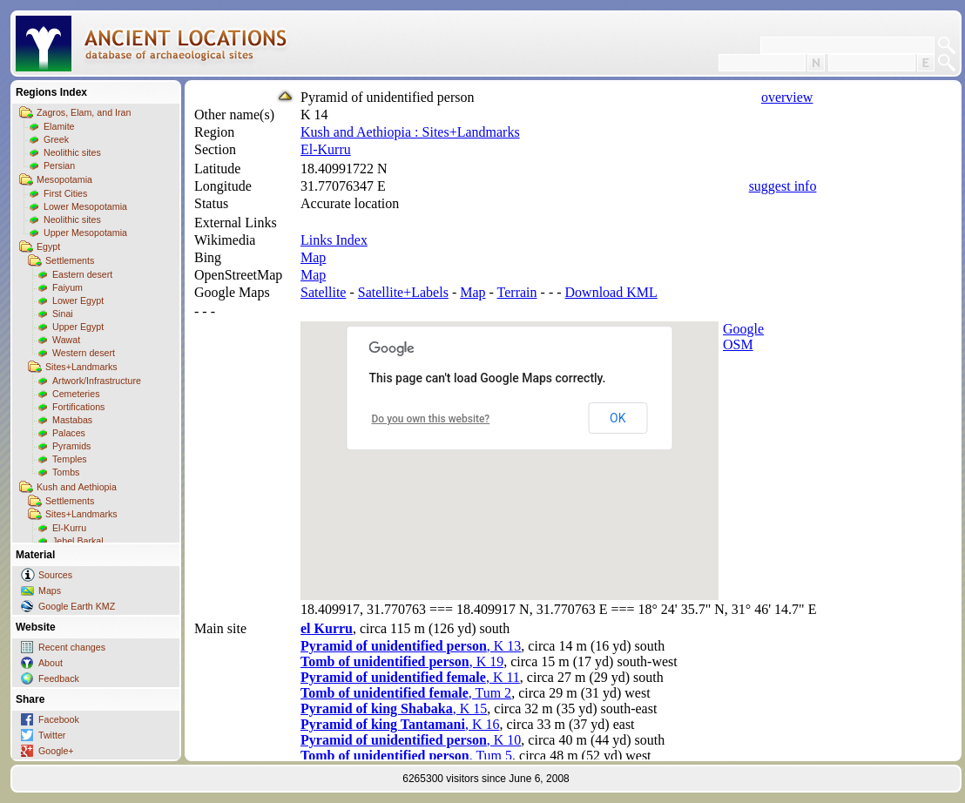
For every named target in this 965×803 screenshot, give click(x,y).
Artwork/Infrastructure (96, 380)
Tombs (65, 472)
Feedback (58, 678)
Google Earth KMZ (76, 606)
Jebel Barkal (78, 541)
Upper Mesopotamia (85, 232)
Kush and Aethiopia (77, 487)
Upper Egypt (78, 326)
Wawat (66, 339)
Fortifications (78, 407)
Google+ (56, 751)
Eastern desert (82, 274)
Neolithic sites (72, 152)
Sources (55, 575)
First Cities (65, 193)
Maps (49, 590)
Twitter (51, 735)
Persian (59, 165)
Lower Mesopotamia (85, 206)
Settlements (69, 260)
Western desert (83, 353)
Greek (56, 139)
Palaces (68, 433)
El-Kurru (69, 528)
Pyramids (71, 446)
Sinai (62, 313)
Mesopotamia (64, 179)
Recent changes (71, 647)
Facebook (58, 719)
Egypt (48, 246)
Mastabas (72, 420)
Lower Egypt (78, 300)
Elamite (59, 126)
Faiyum (67, 287)
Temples (69, 459)
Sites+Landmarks (81, 366)
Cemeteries (75, 393)
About (50, 663)
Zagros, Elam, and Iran (84, 112)
